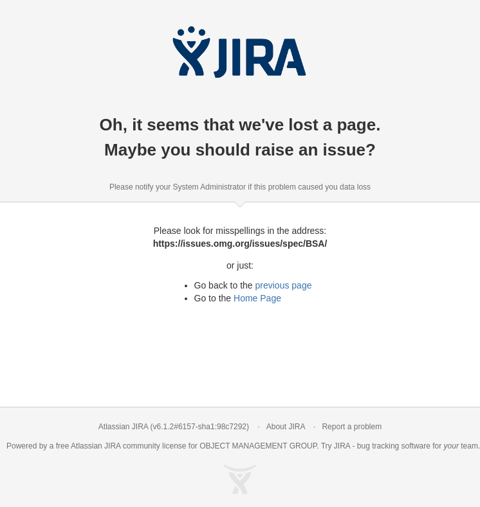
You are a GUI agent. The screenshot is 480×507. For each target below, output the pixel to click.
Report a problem (352, 426)
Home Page (257, 298)
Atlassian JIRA (123, 426)
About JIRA (285, 426)
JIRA (112, 445)
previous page (283, 285)
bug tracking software (393, 445)
